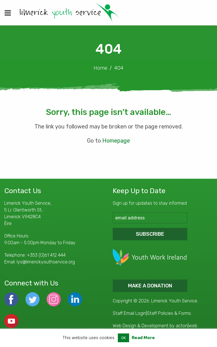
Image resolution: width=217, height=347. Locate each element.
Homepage (116, 140)
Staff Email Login (129, 313)
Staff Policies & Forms (169, 313)
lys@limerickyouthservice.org (46, 262)
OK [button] (123, 338)
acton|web (186, 325)
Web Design (124, 325)
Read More (143, 337)
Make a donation (150, 286)
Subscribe (150, 234)
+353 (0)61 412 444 (46, 255)
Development (155, 325)
